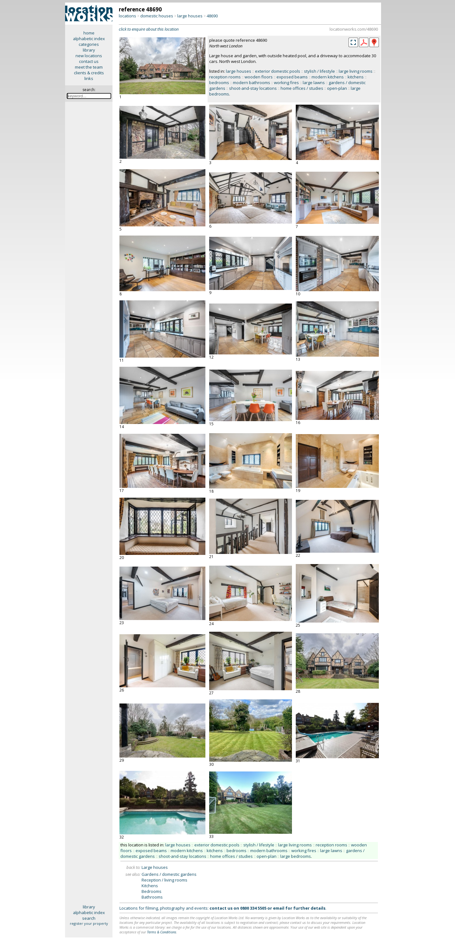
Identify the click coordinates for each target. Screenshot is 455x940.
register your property (89, 923)
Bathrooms (152, 897)
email (278, 908)
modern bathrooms (251, 82)
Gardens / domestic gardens (169, 874)
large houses (190, 16)
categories (89, 44)
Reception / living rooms (164, 880)
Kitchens (150, 885)
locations (127, 16)
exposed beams (292, 77)
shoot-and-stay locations (253, 88)
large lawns (314, 82)
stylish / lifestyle (319, 71)
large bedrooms (295, 856)
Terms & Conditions (161, 932)
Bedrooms (151, 891)
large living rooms (356, 71)
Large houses (155, 867)
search (88, 918)
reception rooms (225, 77)
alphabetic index (89, 38)
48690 (212, 16)
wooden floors (259, 77)
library (89, 50)
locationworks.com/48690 (354, 29)
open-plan (337, 88)
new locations (89, 55)
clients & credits (89, 73)
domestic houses (156, 16)
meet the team (89, 67)
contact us (89, 61)
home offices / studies (302, 88)
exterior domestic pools (277, 71)
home (88, 33)
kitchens (356, 77)
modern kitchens (328, 77)
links (88, 78)
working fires (286, 82)
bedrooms (219, 82)
